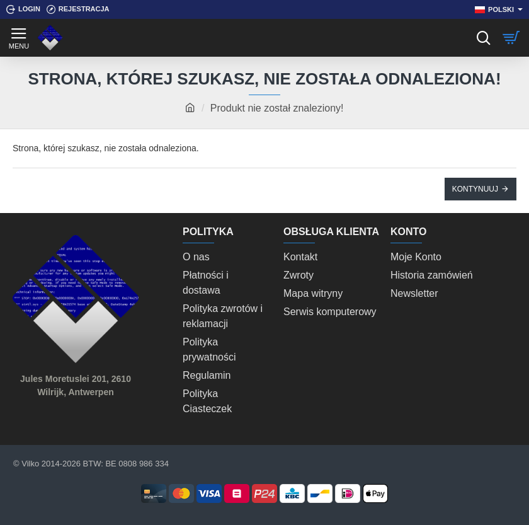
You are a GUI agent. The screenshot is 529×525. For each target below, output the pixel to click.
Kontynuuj (475, 189)
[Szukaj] (483, 38)
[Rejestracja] (78, 9)
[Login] (23, 9)
